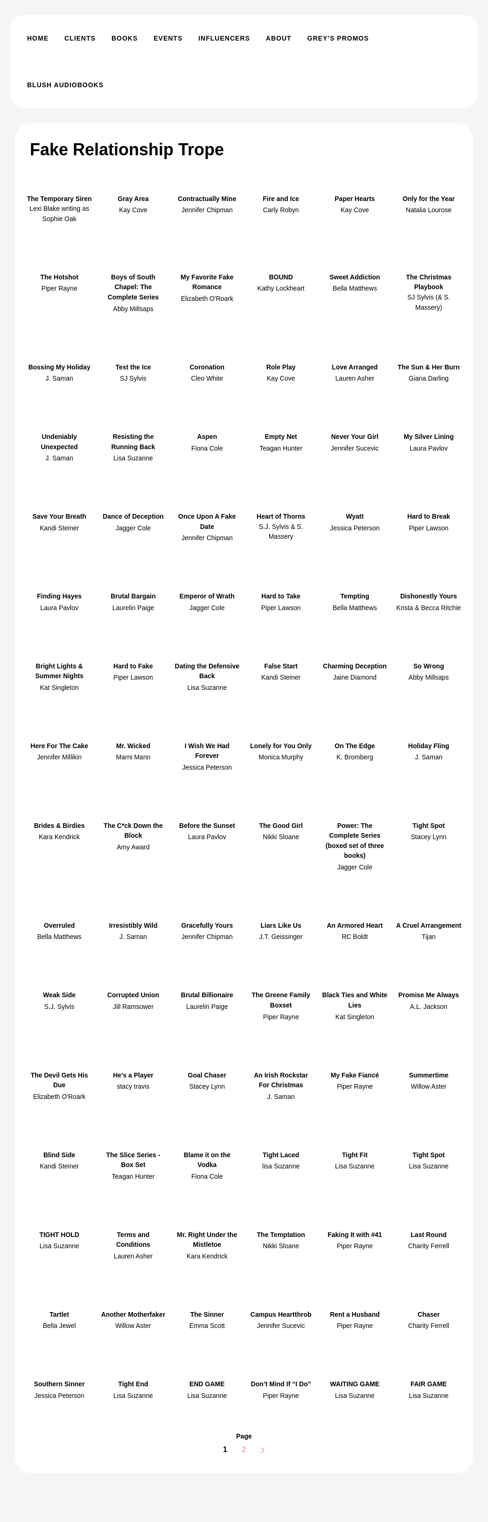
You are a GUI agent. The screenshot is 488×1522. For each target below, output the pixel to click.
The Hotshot (59, 277)
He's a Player (133, 1075)
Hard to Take (280, 596)
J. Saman (59, 378)
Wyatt (355, 516)
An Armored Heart (355, 925)
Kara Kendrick (59, 837)
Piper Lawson (428, 528)
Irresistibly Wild (133, 925)
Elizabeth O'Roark (207, 298)
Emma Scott (207, 1325)
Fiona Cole (207, 448)
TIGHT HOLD (59, 1234)
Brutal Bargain (133, 596)
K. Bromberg (354, 757)
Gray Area (133, 198)
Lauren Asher (354, 378)
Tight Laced (281, 1155)
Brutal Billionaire (207, 995)
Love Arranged (354, 367)
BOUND (281, 277)
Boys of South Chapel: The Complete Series (133, 287)
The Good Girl (280, 825)
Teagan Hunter (280, 448)
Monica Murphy (280, 757)
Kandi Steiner (59, 528)
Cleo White (207, 378)
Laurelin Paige (133, 608)
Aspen (207, 436)
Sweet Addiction (354, 277)
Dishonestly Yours (428, 596)
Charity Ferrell (428, 1246)
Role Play (281, 367)
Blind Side (59, 1155)
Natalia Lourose (429, 210)
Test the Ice (133, 367)
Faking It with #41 (355, 1234)
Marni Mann (133, 757)
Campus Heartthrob (281, 1314)
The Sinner (207, 1314)
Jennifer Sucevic (355, 448)
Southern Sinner (59, 1384)
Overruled (59, 925)
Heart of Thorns (281, 516)
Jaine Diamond (354, 677)
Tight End (133, 1384)
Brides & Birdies (59, 825)
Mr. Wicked (133, 746)
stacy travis (133, 1086)
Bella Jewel (59, 1325)
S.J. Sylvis (59, 1006)
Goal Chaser (207, 1075)
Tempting (354, 596)
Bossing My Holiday (59, 367)
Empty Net (281, 436)
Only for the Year (429, 198)
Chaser (428, 1314)
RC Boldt (355, 936)
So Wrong (428, 666)
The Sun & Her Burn (428, 367)
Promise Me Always (428, 995)
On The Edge (355, 746)
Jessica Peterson (355, 528)
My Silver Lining (428, 436)
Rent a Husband (355, 1314)
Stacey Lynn (429, 837)
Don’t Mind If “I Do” (281, 1384)
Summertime (428, 1075)
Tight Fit (355, 1155)
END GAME (206, 1384)
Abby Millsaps (133, 309)
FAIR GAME (429, 1384)
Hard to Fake (133, 666)
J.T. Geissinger (281, 936)
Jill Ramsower (133, 1006)
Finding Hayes (59, 596)
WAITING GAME (355, 1384)
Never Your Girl (354, 436)
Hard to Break (428, 516)
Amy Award (133, 847)
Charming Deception (355, 666)
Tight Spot (428, 825)
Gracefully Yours (207, 925)
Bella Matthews (355, 288)
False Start (281, 666)
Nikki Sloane (281, 837)
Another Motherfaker (133, 1314)
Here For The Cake (59, 746)
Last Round (428, 1234)
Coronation (206, 367)
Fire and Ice (281, 198)
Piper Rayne (59, 288)
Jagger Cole (133, 528)
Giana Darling (429, 378)
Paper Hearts (355, 198)
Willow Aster (428, 1086)
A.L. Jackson (428, 1006)
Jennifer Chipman (207, 210)
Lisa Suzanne (133, 458)
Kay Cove (133, 210)
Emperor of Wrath (207, 596)
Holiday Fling (428, 746)
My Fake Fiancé (355, 1075)
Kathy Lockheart (281, 288)
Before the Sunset (207, 825)
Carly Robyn (281, 210)
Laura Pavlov (429, 448)
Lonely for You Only (281, 746)
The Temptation (281, 1234)
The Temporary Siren (59, 198)
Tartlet (59, 1314)
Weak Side (59, 995)
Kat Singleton (59, 687)
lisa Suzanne (281, 1166)
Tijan (429, 936)
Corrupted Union (133, 995)
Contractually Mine (207, 198)
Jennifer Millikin (59, 757)
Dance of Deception (133, 516)
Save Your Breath (59, 516)
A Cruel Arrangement (428, 925)
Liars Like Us (281, 925)
